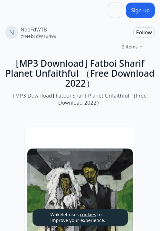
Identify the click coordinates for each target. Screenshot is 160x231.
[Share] (115, 10)
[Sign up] (140, 10)
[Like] (150, 47)
